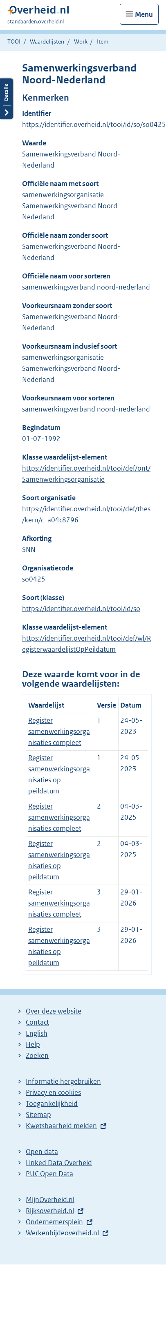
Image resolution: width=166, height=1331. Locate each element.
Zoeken (37, 1055)
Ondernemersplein (54, 1221)
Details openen (6, 98)
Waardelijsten (47, 41)
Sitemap (38, 1114)
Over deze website (53, 1011)
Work (80, 41)
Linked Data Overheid (59, 1162)
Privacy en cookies (53, 1092)
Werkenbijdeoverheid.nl (62, 1232)
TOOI (13, 41)
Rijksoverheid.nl (50, 1210)
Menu (144, 14)
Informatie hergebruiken (63, 1081)
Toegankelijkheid (52, 1103)
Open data (42, 1151)
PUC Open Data (49, 1173)
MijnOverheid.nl (50, 1199)
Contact (37, 1022)
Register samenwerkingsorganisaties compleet (59, 731)
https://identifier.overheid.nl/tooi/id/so (81, 608)
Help (33, 1044)
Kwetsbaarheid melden (61, 1125)
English (36, 1033)
